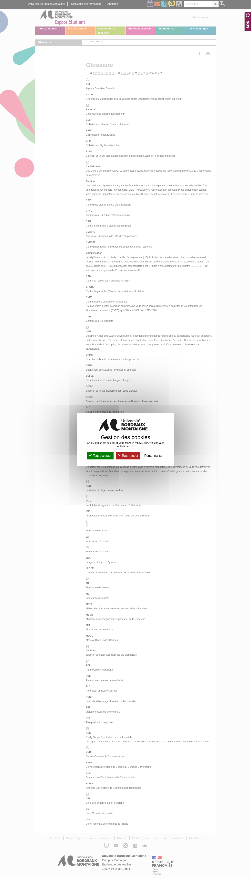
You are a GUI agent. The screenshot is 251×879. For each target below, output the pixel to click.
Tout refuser (128, 455)
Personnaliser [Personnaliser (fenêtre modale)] (154, 455)
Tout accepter (100, 455)
